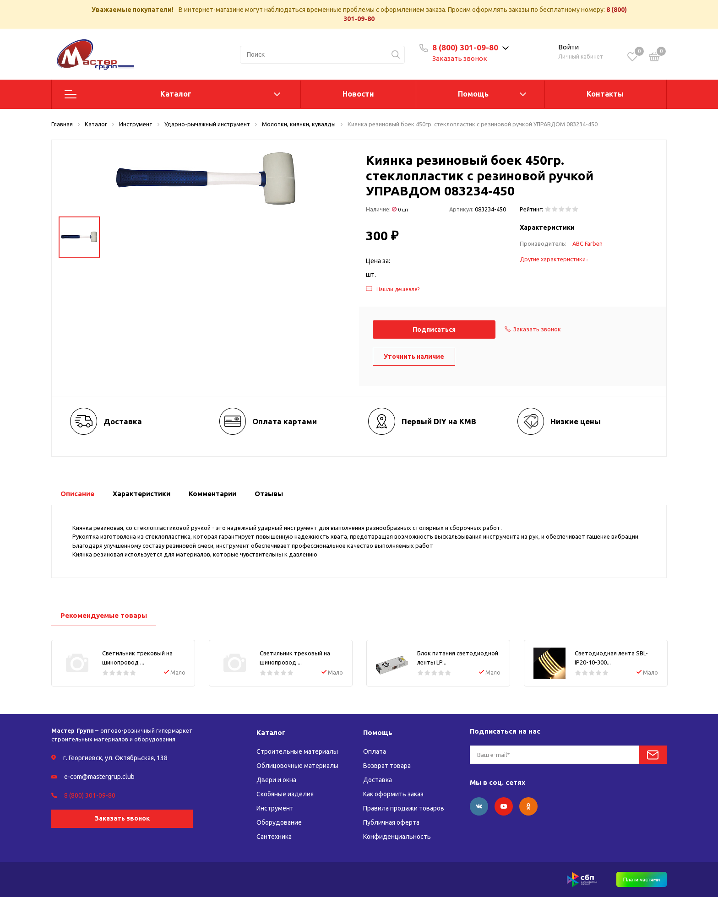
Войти (568, 47)
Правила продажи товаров (403, 808)
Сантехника (274, 836)
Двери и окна (276, 780)
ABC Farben (587, 243)
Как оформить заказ (393, 794)
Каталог (175, 94)
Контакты (605, 94)
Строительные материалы (297, 751)
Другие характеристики (554, 259)
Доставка (377, 780)
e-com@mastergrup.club (99, 776)
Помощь (473, 94)
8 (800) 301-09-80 (465, 47)
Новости (358, 94)
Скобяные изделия (285, 794)
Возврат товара (387, 765)
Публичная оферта (391, 822)
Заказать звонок (459, 58)
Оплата (374, 751)
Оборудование (279, 822)
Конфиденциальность (397, 836)
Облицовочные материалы (297, 765)
